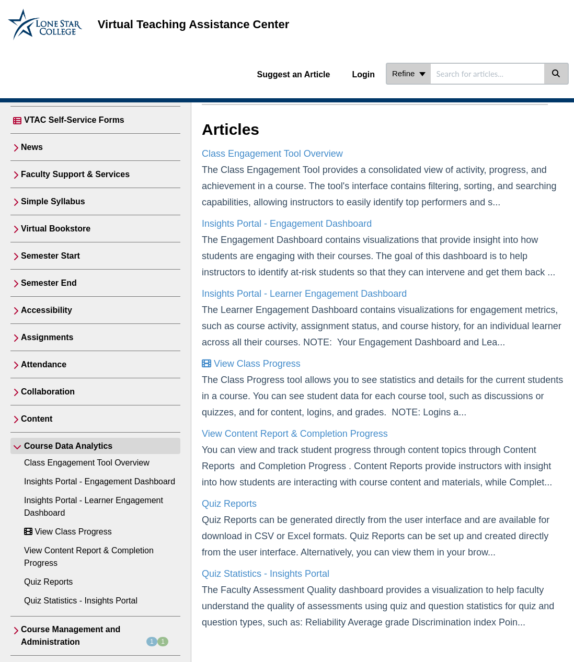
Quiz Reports (48, 581)
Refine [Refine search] (409, 73)
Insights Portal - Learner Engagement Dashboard (304, 293)
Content (36, 418)
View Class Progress (68, 531)
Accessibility (46, 310)
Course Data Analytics (68, 446)
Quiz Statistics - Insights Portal (80, 600)
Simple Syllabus (53, 201)
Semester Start (50, 255)
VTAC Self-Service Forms (74, 119)
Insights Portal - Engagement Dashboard (99, 481)
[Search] (556, 74)
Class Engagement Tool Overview (87, 462)
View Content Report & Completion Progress (295, 433)
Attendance (43, 364)
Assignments (47, 337)
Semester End (49, 282)
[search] (487, 74)
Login (363, 74)
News (32, 147)
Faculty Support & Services (75, 174)
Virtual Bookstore (55, 228)
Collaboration (48, 391)
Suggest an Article (293, 74)
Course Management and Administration (94, 635)
